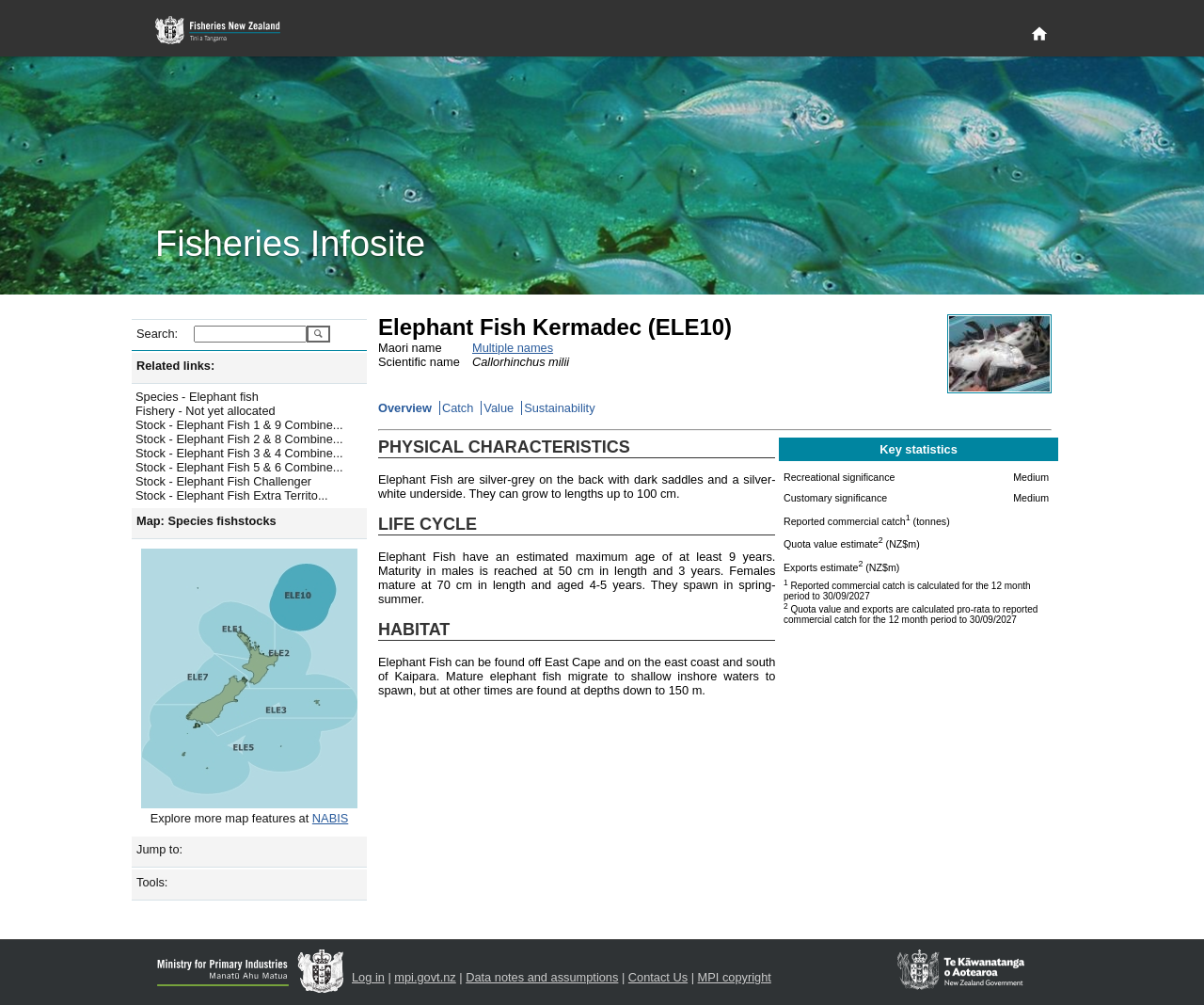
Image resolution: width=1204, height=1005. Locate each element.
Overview (405, 408)
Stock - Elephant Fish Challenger (223, 481)
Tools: (151, 882)
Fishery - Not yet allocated (205, 411)
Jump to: (159, 849)
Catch (457, 408)
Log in (368, 977)
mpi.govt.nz (424, 977)
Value (498, 408)
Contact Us (658, 977)
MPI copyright (734, 977)
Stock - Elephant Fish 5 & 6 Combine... (239, 467)
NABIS (330, 818)
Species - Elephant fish (197, 397)
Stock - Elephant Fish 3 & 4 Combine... (239, 453)
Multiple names (512, 348)
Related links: (175, 366)
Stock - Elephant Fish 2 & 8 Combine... (239, 439)
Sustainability (559, 408)
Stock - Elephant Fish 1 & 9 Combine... (239, 425)
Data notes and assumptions (542, 977)
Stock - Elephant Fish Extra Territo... (231, 495)
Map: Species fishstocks (206, 521)
